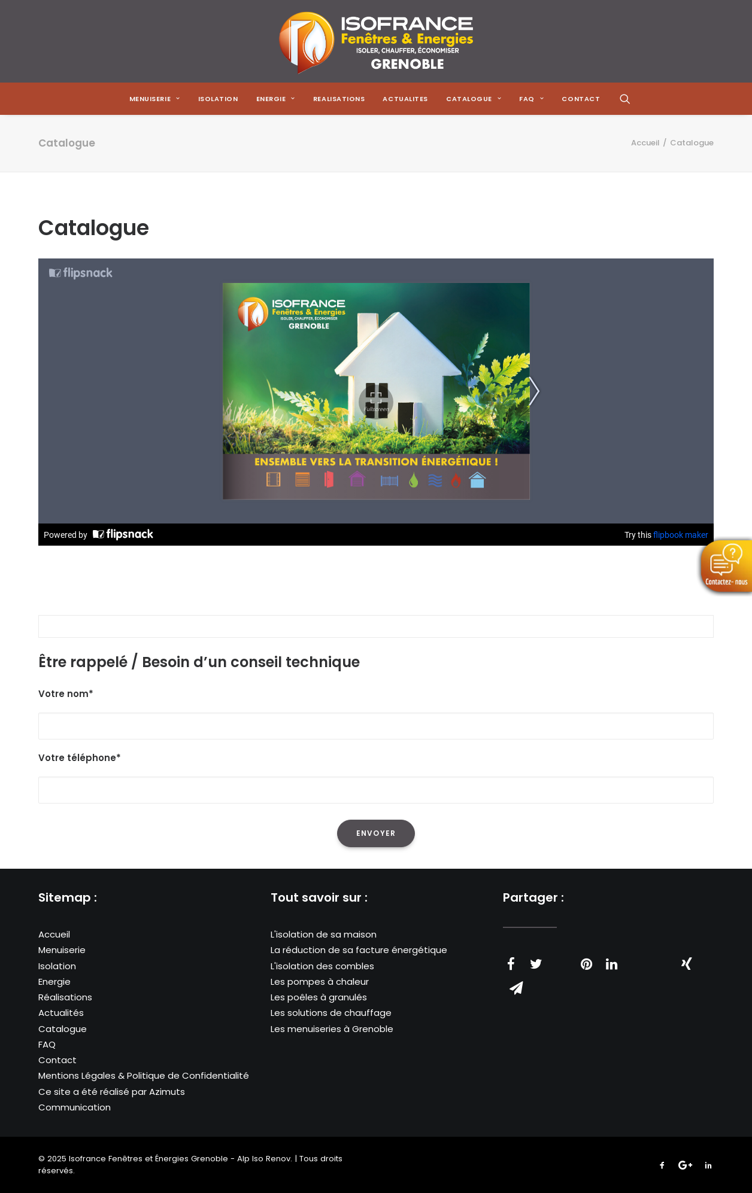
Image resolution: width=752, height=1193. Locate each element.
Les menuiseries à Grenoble (332, 1028)
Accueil (645, 142)
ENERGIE (275, 99)
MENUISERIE (154, 99)
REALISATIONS (339, 99)
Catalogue (62, 1028)
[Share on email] (516, 988)
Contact (57, 1060)
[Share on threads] (561, 958)
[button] (625, 99)
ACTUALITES (405, 99)
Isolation (218, 99)
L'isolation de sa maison (324, 934)
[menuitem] (155, 99)
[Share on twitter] (536, 964)
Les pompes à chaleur (320, 981)
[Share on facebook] (511, 964)
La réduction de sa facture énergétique (359, 950)
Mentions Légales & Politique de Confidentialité (143, 1075)
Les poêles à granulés (319, 997)
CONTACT (581, 99)
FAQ (47, 1044)
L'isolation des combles (322, 966)
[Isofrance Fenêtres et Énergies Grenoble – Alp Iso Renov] (376, 41)
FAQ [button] (531, 99)
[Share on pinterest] (586, 964)
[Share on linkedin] (611, 964)
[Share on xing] (687, 964)
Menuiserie (62, 950)
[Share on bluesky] (662, 958)
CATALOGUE (473, 99)
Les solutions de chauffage (331, 1012)
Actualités (61, 1012)
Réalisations (65, 997)
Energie (54, 981)
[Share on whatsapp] (636, 958)
